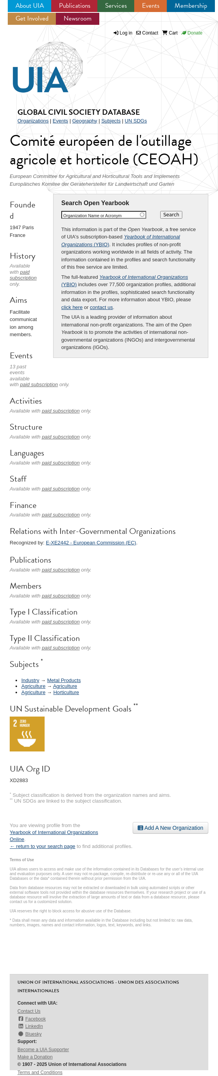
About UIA (30, 5)
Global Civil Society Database (78, 112)
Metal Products (64, 680)
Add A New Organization (170, 828)
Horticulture (66, 692)
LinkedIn (30, 1026)
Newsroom (78, 18)
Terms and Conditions (39, 1072)
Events (150, 5)
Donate (192, 33)
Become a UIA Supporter (43, 1049)
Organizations (32, 121)
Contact (147, 33)
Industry (30, 680)
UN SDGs (136, 121)
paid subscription (23, 275)
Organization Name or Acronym (92, 215)
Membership (191, 5)
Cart (170, 33)
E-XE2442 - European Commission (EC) (91, 543)
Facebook (31, 1019)
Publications (74, 5)
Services (116, 5)
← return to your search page (42, 846)
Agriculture (33, 686)
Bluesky (29, 1034)
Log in (126, 33)
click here (72, 307)
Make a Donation (35, 1057)
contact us (101, 307)
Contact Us (28, 1011)
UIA (39, 62)
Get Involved (32, 18)
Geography (84, 121)
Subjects (111, 121)
